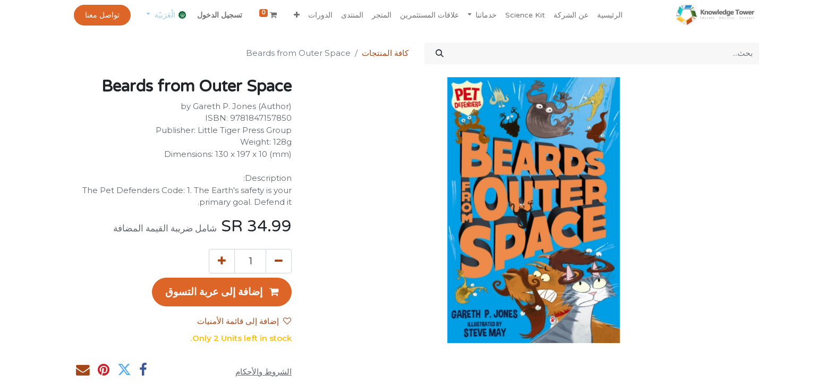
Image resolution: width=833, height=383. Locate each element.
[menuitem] (610, 15)
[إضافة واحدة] (222, 261)
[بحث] (439, 53)
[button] (297, 15)
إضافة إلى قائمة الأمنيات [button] (244, 321)
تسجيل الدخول (219, 15)
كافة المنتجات (385, 53)
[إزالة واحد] (279, 261)
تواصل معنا (102, 15)
